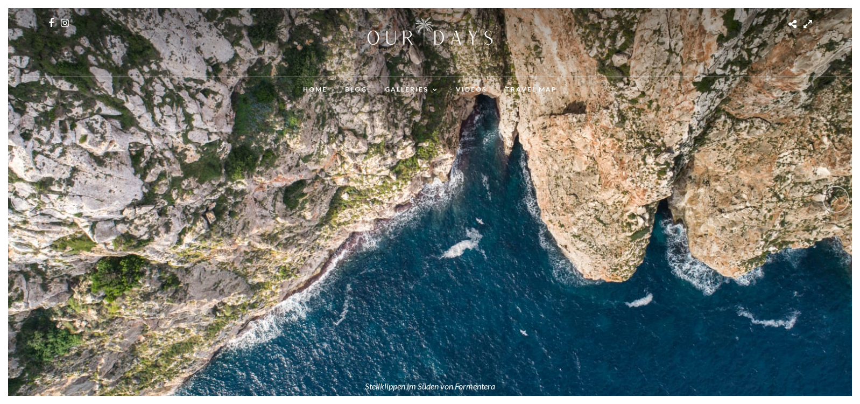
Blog (356, 89)
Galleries (406, 89)
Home (315, 89)
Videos (471, 89)
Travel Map (531, 89)
